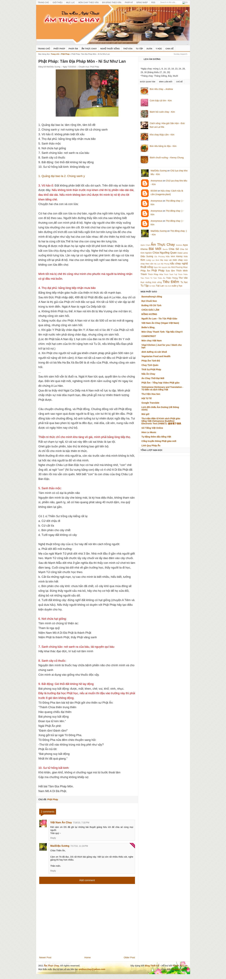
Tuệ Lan (160, 285)
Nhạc (185, 267)
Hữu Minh (170, 256)
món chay (178, 260)
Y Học (159, 48)
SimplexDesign (180, 969)
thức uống (157, 282)
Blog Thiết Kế (152, 965)
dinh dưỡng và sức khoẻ (154, 352)
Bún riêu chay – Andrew (161, 89)
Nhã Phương (176, 267)
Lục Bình (155, 260)
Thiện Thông (172, 278)
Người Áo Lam (180, 965)
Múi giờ (145, 414)
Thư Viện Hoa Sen (151, 394)
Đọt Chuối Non (149, 301)
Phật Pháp (59, 48)
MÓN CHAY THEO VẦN (88, 2)
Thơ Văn (127, 48)
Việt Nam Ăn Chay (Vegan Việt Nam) (160, 323)
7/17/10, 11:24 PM (79, 846)
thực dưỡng (146, 282)
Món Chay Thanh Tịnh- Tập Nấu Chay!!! (162, 332)
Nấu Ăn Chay (148, 374)
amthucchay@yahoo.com (92, 969)
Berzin (165, 249)
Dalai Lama (183, 253)
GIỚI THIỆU (57, 2)
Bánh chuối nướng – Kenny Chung (167, 157)
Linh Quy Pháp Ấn (151, 445)
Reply (53, 838)
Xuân (149, 48)
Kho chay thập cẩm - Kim (162, 134)
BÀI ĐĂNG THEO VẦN (111, 2)
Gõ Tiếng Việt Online (152, 428)
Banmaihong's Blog (152, 296)
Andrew (179, 245)
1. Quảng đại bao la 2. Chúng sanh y (61, 176)
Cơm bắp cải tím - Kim (161, 100)
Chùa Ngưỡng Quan (165, 252)
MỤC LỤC (70, 2)
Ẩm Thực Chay (89, 48)
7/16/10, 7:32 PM (81, 822)
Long (148, 260)
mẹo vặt (168, 260)
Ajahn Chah (145, 245)
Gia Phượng (159, 256)
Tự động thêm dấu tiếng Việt (156, 436)
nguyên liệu (166, 267)
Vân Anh (167, 286)
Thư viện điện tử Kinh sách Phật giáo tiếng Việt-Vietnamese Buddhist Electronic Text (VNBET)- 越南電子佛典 (161, 421)
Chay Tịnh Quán (150, 365)
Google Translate (150, 403)
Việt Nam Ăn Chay (61, 822)
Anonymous (156, 180)
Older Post (129, 957)
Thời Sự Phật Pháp (151, 369)
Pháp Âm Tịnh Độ (151, 360)
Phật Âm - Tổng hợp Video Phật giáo (161, 382)
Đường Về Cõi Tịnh (151, 305)
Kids (186, 256)
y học (179, 285)
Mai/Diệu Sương (60, 846)
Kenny (179, 256)
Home (87, 957)
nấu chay (175, 263)
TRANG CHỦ (43, 2)
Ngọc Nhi (157, 267)
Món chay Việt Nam (152, 340)
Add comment (87, 880)
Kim (143, 259)
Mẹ (161, 260)
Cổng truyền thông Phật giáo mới (159, 441)
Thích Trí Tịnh (151, 278)
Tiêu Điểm (171, 282)
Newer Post (45, 957)
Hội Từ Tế (147, 398)
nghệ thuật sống (110, 48)
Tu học (184, 282)
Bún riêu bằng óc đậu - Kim (163, 146)
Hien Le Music (149, 432)
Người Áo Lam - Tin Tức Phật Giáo (159, 318)
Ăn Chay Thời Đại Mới (153, 378)
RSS (153, 2)
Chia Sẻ (170, 48)
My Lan (157, 264)
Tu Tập (139, 48)
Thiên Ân (161, 278)
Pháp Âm (73, 48)
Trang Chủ (44, 48)
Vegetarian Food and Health (156, 356)
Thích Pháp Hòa (155, 274)
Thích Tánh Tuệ (170, 274)
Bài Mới (155, 249)
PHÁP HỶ (129, 2)
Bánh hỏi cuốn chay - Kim (162, 112)
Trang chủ (55, 54)
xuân (174, 285)
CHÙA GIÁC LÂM (150, 310)
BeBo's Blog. (148, 327)
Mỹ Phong (165, 264)
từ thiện (152, 286)
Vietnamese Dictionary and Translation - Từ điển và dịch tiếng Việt (162, 388)
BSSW (154, 190)
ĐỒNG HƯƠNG (149, 314)
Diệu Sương (147, 256)
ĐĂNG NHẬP (142, 2)
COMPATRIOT (149, 336)
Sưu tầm (170, 270)
